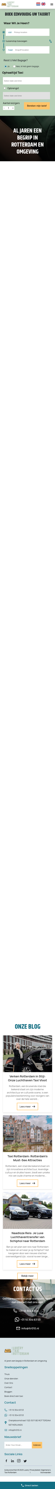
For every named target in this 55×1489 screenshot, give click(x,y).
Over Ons (8, 1383)
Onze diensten (11, 1378)
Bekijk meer (27, 1276)
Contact (8, 1387)
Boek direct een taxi (13, 1396)
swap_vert (49, 41)
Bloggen (8, 1391)
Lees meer (27, 1106)
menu (52, 4)
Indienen (37, 1445)
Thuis (7, 1374)
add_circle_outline (3, 41)
